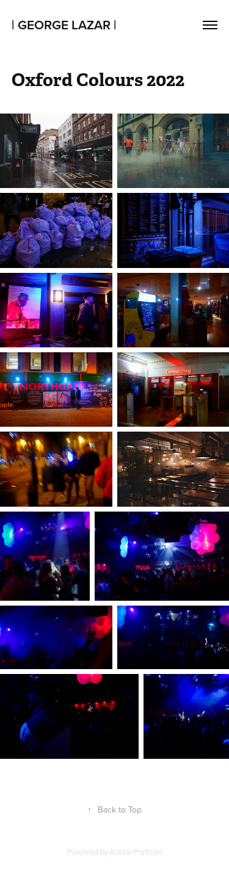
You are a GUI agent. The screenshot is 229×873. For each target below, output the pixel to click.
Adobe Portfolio (135, 851)
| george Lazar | (64, 24)
